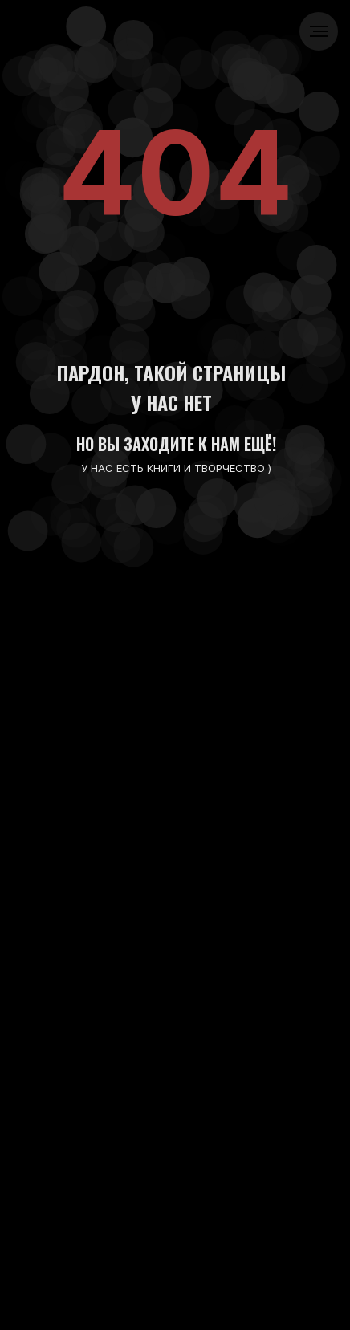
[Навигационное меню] (319, 31)
